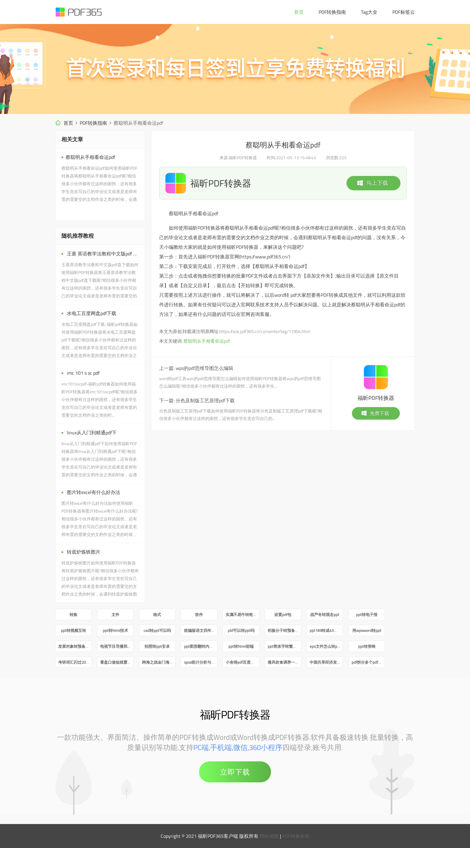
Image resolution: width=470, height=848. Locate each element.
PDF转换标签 (296, 836)
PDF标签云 (403, 12)
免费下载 (375, 413)
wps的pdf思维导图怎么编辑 (204, 368)
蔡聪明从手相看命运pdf (206, 341)
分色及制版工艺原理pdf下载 (205, 400)
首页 (299, 12)
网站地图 (269, 836)
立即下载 (235, 771)
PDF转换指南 (332, 12)
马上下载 (372, 183)
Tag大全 (369, 12)
